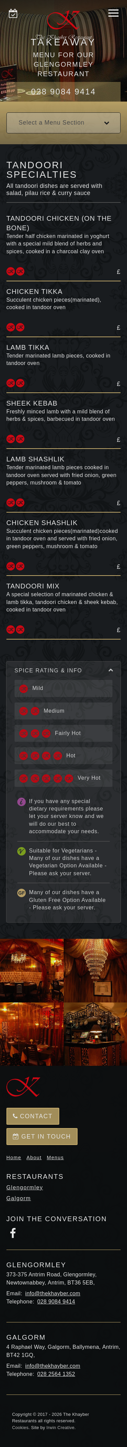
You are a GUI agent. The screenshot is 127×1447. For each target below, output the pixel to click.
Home (13, 1157)
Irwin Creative (60, 1427)
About (34, 1157)
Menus (55, 1157)
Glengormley (24, 1187)
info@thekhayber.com (52, 1293)
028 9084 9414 (63, 91)
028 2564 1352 (56, 1374)
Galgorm (18, 1198)
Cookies (20, 1427)
